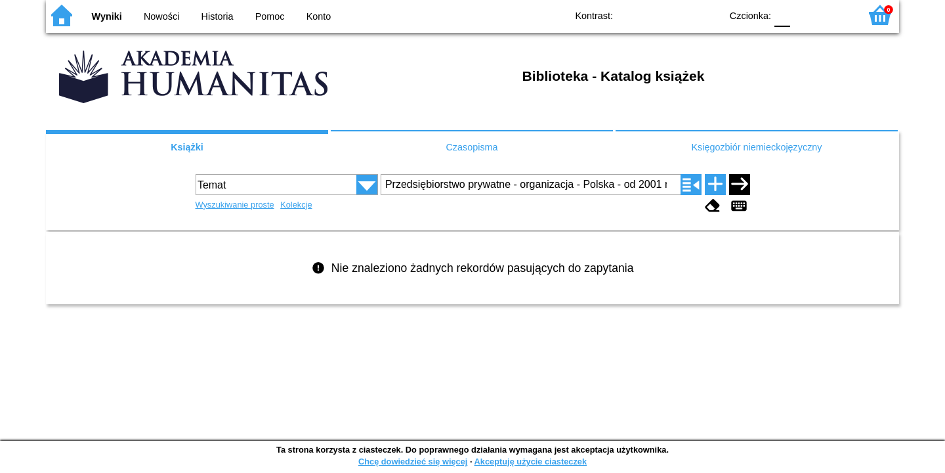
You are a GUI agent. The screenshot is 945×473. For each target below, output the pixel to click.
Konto (318, 16)
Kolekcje (296, 205)
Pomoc (270, 16)
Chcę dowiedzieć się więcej (412, 461)
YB (681, 14)
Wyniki (107, 16)
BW (654, 14)
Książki (187, 147)
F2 (835, 14)
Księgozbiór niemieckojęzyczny (756, 147)
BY (707, 14)
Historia (217, 16)
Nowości (161, 16)
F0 (782, 14)
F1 (805, 14)
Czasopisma (471, 147)
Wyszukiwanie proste (235, 205)
